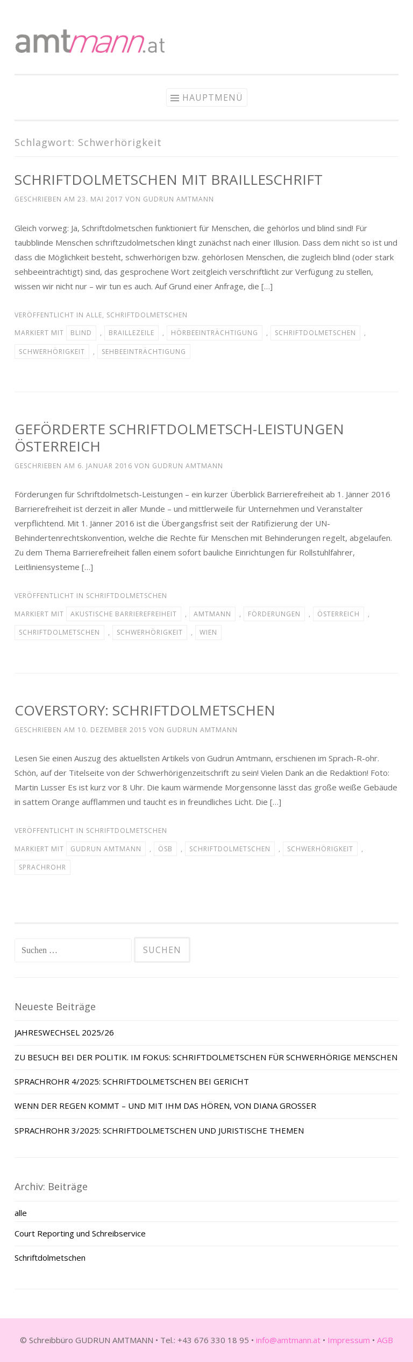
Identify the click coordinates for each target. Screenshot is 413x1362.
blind (81, 332)
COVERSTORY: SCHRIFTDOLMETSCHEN (145, 710)
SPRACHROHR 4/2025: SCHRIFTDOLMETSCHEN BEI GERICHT (132, 1081)
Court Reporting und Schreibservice (80, 1233)
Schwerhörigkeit (52, 351)
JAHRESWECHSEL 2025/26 (64, 1032)
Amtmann (212, 614)
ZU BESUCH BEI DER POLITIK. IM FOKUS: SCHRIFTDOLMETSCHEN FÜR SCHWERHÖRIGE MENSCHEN (206, 1057)
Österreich (338, 614)
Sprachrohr (42, 867)
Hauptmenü (212, 97)
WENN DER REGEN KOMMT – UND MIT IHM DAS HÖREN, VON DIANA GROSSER (165, 1105)
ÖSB (165, 848)
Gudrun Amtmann (178, 199)
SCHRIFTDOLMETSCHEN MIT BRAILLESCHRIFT (169, 179)
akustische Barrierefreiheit (123, 614)
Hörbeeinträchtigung (214, 332)
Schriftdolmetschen (147, 314)
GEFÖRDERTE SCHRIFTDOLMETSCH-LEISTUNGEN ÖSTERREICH (179, 437)
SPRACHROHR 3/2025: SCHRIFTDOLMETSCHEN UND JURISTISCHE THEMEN (159, 1130)
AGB (385, 1340)
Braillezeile (131, 332)
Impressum (348, 1340)
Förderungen (274, 614)
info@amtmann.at (288, 1340)
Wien (208, 632)
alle (94, 314)
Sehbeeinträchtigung (144, 351)
